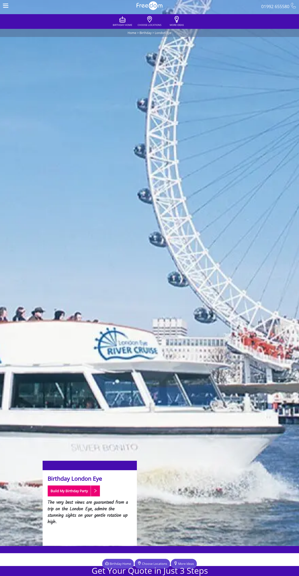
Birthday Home (118, 563)
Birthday (146, 33)
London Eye (163, 33)
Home (132, 33)
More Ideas (184, 563)
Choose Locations (152, 563)
